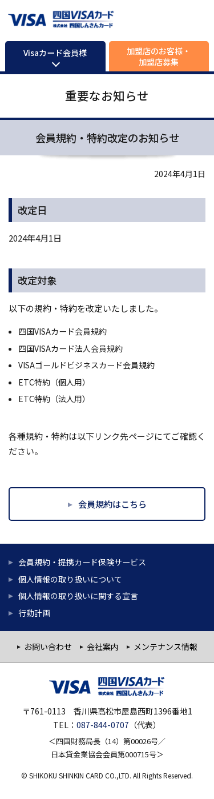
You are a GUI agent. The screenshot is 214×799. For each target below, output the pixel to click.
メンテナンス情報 (165, 646)
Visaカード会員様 (55, 52)
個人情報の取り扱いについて (70, 579)
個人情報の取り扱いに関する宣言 (78, 595)
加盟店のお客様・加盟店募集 (159, 56)
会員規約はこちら (112, 503)
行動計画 (34, 613)
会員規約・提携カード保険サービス (82, 562)
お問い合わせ (48, 646)
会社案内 (103, 646)
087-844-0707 (102, 724)
